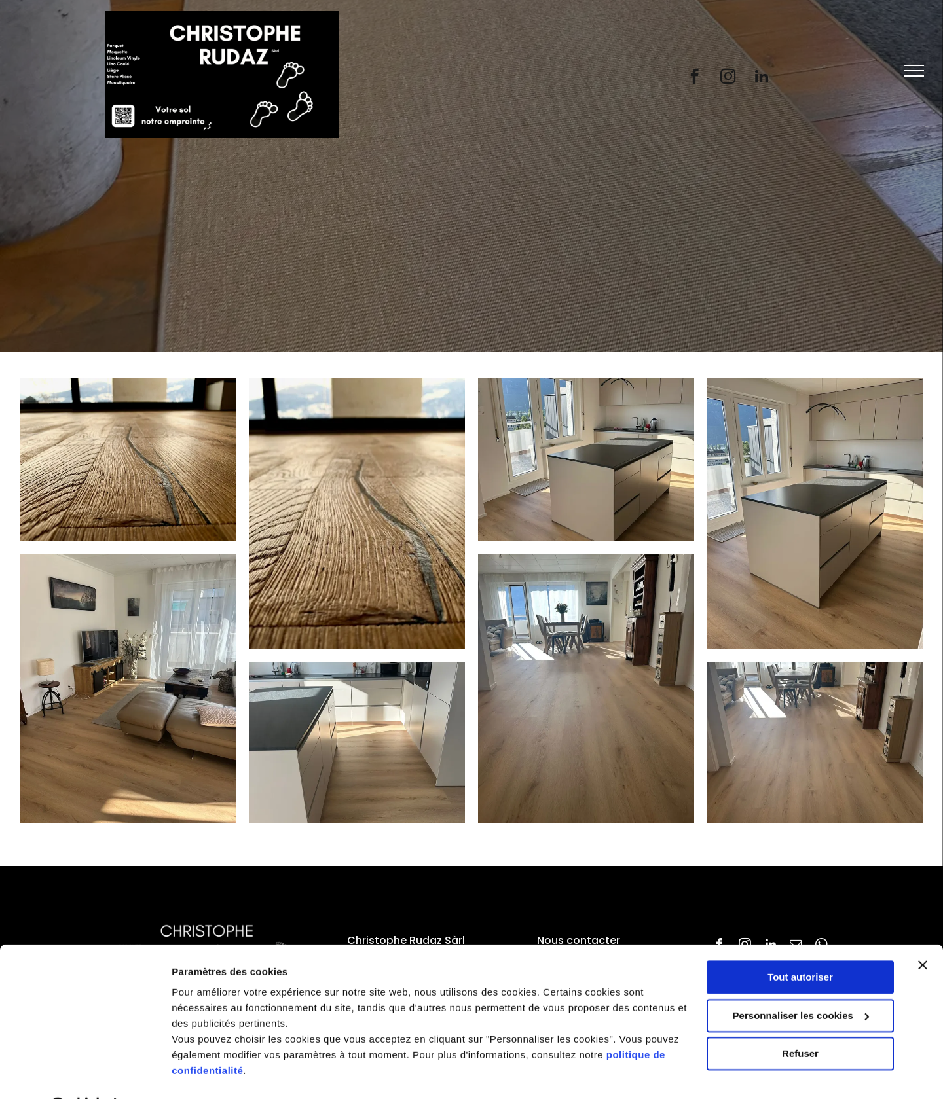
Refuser (800, 1020)
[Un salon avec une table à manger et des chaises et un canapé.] (357, 513)
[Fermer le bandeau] (922, 931)
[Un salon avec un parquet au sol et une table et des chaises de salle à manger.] (815, 743)
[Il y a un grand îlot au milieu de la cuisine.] (586, 459)
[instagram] (727, 78)
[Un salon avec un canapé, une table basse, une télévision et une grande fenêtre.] (128, 689)
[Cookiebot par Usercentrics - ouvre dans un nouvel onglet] (85, 1073)
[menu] (914, 71)
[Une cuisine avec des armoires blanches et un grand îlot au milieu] (815, 513)
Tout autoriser (800, 943)
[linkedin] (761, 78)
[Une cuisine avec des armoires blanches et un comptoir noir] (357, 743)
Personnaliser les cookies (801, 981)
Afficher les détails (216, 1073)
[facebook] (694, 78)
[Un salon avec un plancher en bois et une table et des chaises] (586, 689)
